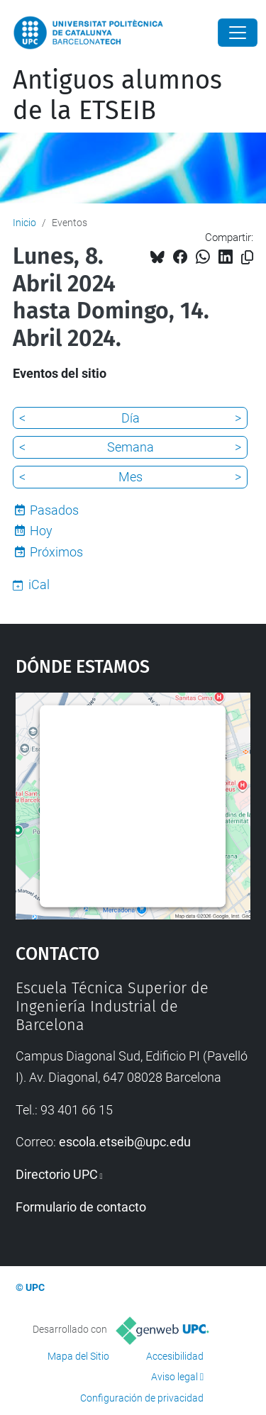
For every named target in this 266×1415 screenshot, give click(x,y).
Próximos (56, 551)
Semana (130, 447)
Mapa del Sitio (78, 1356)
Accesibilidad (175, 1356)
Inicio (24, 222)
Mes (130, 476)
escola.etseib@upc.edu (125, 1141)
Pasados (54, 510)
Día (130, 417)
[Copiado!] (247, 258)
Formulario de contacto (81, 1206)
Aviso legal (174, 1376)
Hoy (41, 530)
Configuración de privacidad (142, 1398)
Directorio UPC (57, 1174)
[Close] (237, 32)
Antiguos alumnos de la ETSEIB (117, 95)
